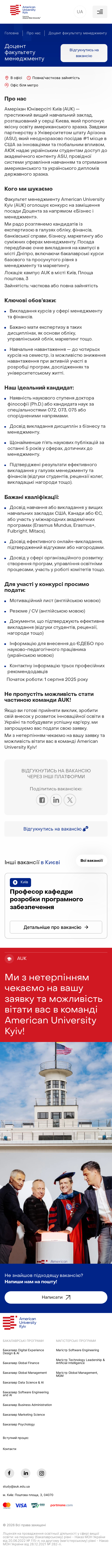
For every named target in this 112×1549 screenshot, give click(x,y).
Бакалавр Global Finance (21, 1363)
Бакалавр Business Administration (27, 1405)
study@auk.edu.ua (16, 1486)
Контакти (9, 1449)
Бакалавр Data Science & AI (23, 1382)
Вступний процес (16, 1438)
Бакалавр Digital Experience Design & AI (23, 1352)
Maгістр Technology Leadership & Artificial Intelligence (80, 1361)
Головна (12, 33)
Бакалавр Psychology (19, 1424)
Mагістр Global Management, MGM (77, 1374)
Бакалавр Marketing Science (24, 1414)
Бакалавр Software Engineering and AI (26, 1394)
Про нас (34, 33)
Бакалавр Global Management (25, 1372)
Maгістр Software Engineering (77, 1350)
